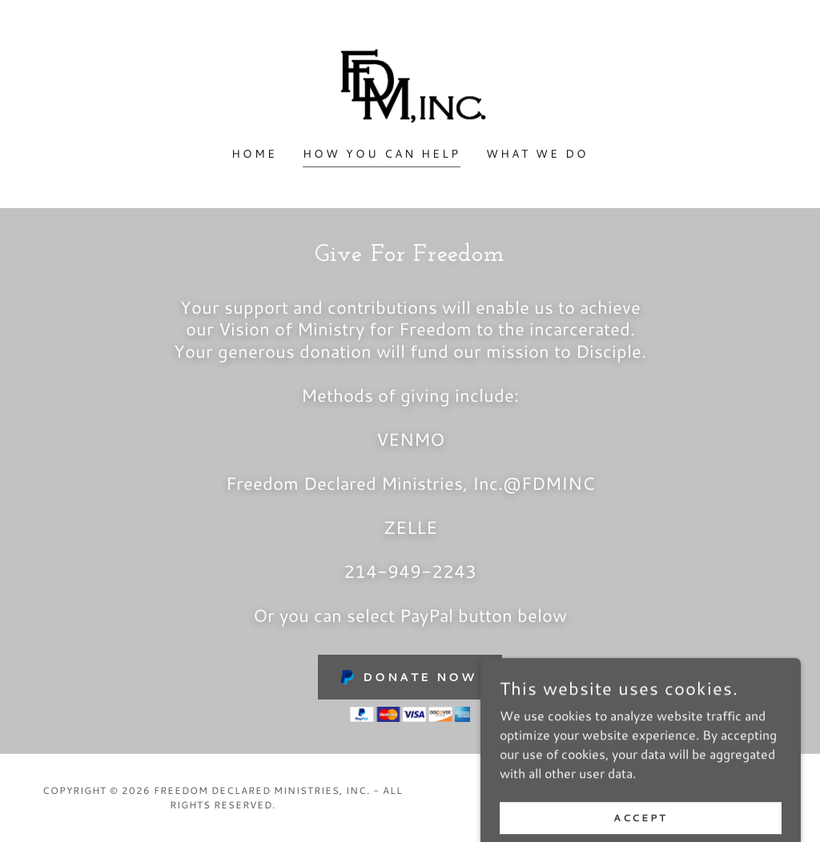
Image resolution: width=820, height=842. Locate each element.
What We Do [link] (537, 154)
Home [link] (254, 154)
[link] (410, 83)
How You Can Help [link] (381, 154)
